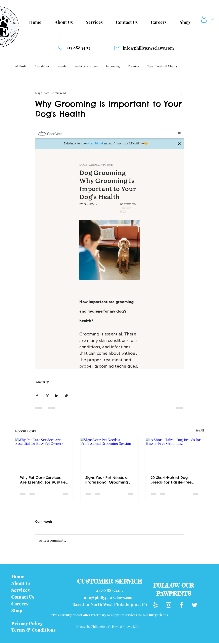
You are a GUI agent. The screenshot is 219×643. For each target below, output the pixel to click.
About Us (21, 583)
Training (133, 66)
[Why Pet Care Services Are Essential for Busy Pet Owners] (44, 454)
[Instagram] (168, 605)
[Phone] (60, 47)
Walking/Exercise (86, 66)
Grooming (113, 66)
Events (62, 66)
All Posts (21, 66)
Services (20, 590)
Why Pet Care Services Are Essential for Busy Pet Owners (43, 480)
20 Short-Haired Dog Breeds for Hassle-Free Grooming (170, 480)
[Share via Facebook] (37, 395)
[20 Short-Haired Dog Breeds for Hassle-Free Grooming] (175, 454)
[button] (208, 19)
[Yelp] (155, 605)
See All (199, 430)
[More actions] (181, 92)
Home (17, 576)
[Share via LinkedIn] (57, 395)
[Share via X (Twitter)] (47, 395)
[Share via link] (67, 395)
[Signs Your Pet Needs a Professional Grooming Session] (110, 454)
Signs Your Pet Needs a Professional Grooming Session (106, 480)
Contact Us (22, 597)
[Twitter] (194, 605)
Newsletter (42, 66)
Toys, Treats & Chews (162, 66)
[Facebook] (181, 605)
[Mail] (117, 48)
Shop (16, 610)
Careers (19, 603)
